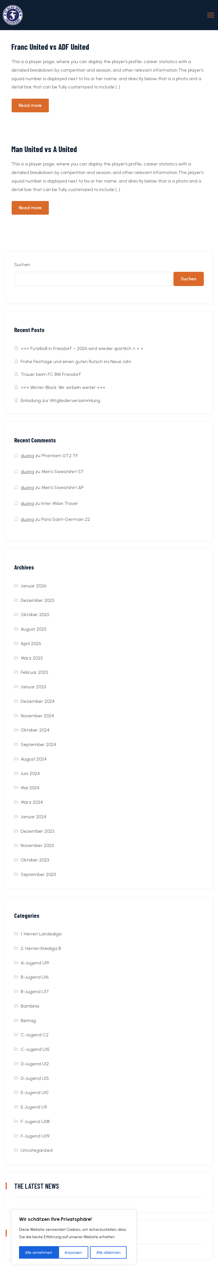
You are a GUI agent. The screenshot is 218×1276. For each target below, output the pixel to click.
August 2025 (34, 629)
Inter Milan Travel (59, 503)
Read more (30, 105)
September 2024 (38, 744)
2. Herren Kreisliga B (41, 948)
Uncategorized (37, 1150)
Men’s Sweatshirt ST (62, 471)
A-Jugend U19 (35, 963)
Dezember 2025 (37, 600)
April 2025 (31, 643)
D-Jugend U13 (35, 1078)
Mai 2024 (30, 787)
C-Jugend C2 (35, 1034)
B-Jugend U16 (35, 977)
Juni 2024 (30, 773)
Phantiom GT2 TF (59, 455)
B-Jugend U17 (35, 991)
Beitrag (28, 1020)
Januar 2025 (33, 686)
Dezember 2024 (37, 701)
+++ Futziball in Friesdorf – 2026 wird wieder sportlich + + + (82, 348)
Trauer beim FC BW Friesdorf (51, 374)
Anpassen (34, 1252)
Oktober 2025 (35, 614)
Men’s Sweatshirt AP (62, 487)
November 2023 (37, 845)
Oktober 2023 (35, 860)
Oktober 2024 (35, 730)
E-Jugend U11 (34, 1107)
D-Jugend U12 (35, 1063)
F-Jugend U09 (35, 1136)
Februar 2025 (34, 672)
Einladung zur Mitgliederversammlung (60, 400)
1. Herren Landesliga (41, 934)
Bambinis (30, 1006)
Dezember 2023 (37, 831)
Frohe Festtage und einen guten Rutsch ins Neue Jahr (76, 361)
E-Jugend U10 (34, 1092)
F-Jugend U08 (35, 1121)
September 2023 (38, 874)
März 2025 (32, 658)
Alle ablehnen (69, 1252)
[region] (73, 1238)
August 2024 (34, 759)
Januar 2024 (33, 816)
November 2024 (37, 715)
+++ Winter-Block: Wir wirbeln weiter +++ (63, 387)
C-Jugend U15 (35, 1049)
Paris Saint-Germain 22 (65, 519)
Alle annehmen (109, 1252)
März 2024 (32, 802)
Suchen (22, 264)
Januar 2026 (33, 586)
